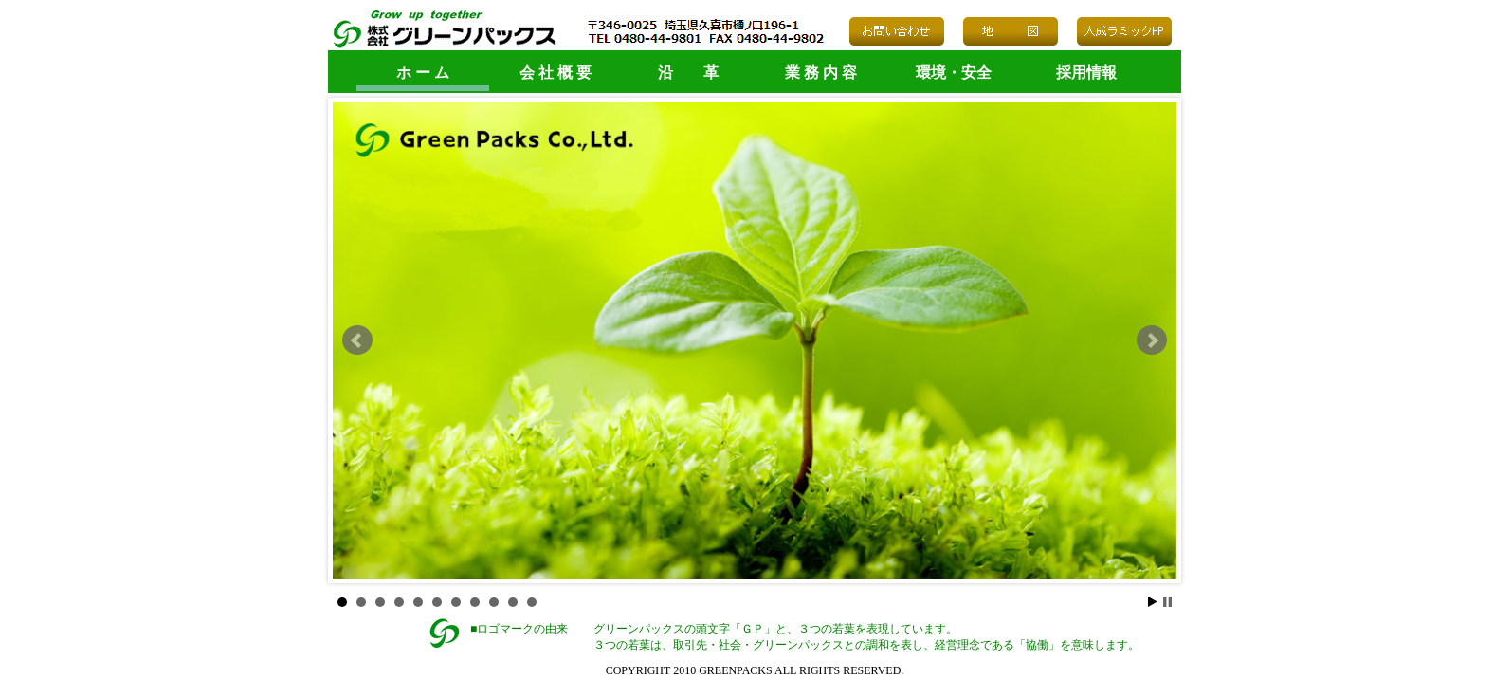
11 (532, 602)
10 (513, 602)
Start (1152, 602)
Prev (357, 340)
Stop (1167, 602)
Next (1152, 340)
